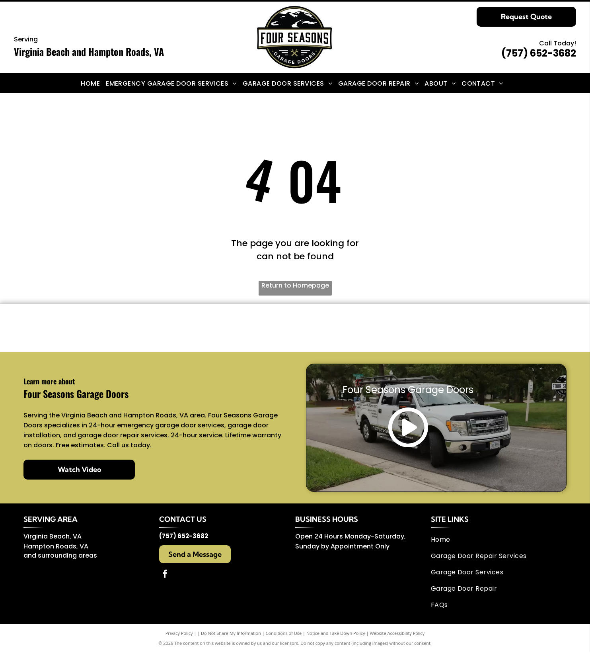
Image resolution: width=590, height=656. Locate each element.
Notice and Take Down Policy (335, 637)
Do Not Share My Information (231, 637)
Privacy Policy (179, 637)
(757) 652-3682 (538, 53)
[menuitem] (93, 83)
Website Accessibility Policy (397, 637)
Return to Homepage (295, 285)
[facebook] (165, 579)
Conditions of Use (284, 637)
